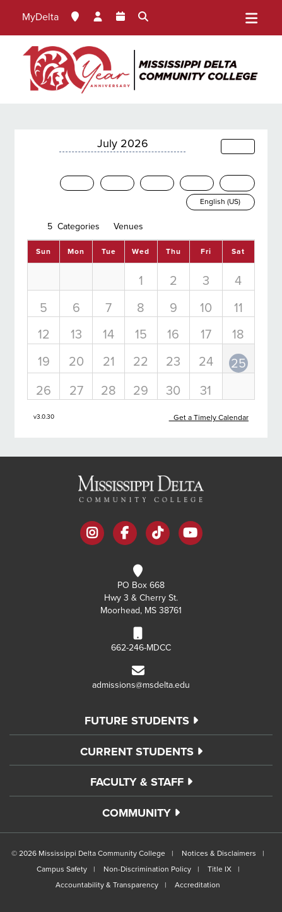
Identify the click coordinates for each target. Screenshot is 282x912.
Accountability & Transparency (107, 884)
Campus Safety (62, 869)
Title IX (220, 869)
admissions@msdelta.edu (141, 685)
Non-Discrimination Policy (147, 869)
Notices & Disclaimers (219, 853)
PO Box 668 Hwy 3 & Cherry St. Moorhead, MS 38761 (141, 598)
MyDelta (40, 17)
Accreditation (197, 884)
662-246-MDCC (141, 647)
